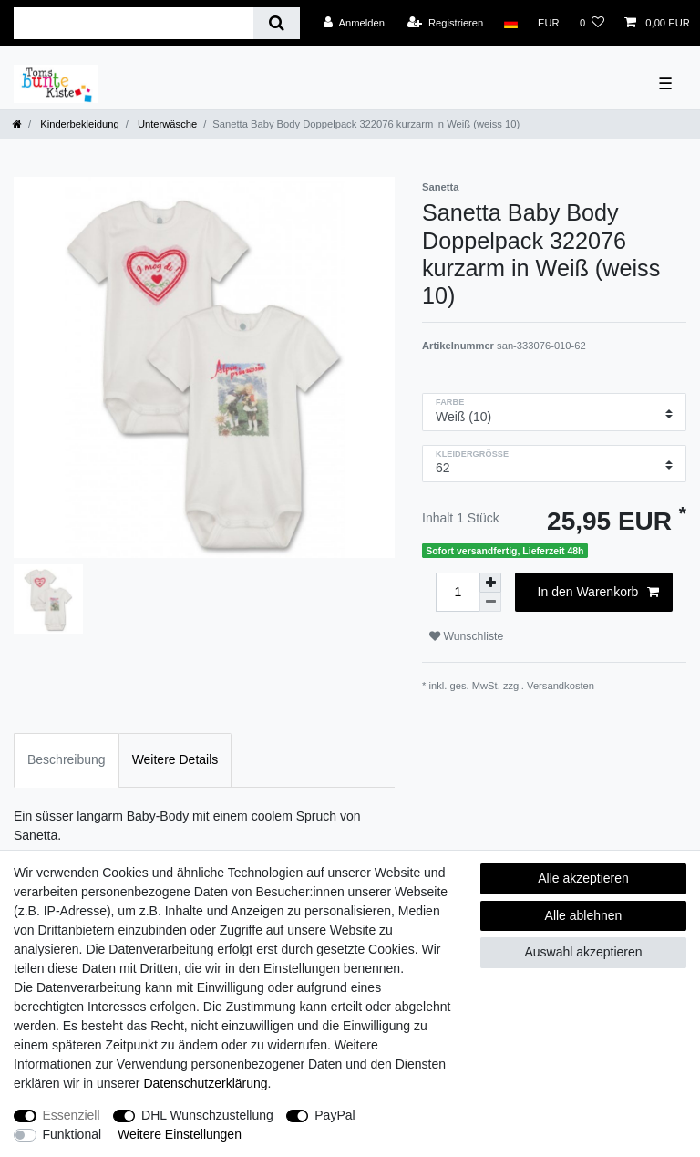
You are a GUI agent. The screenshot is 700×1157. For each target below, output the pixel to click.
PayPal (334, 1115)
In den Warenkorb (598, 592)
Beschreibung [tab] (66, 759)
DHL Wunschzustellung (207, 1115)
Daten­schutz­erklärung (205, 1083)
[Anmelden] (354, 23)
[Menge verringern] (490, 602)
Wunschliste (466, 636)
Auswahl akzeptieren (583, 952)
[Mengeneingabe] (457, 592)
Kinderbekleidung (78, 124)
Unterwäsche (166, 124)
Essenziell (71, 1115)
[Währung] (549, 23)
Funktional (72, 1134)
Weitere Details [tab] (175, 759)
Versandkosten (560, 685)
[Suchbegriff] (133, 23)
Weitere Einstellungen (180, 1134)
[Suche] (276, 23)
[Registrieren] (445, 23)
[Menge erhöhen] (490, 583)
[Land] (510, 23)
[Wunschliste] (592, 23)
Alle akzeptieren (583, 878)
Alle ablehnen (584, 915)
